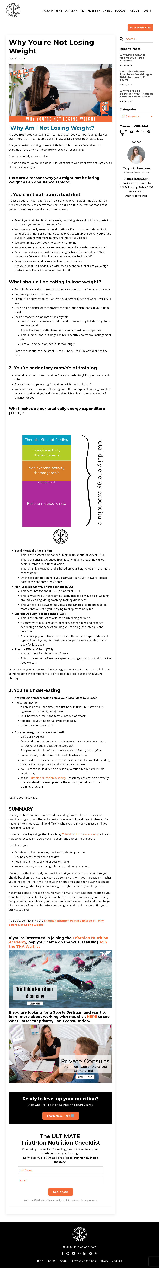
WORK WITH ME (52, 10)
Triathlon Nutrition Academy (47, 778)
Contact (52, 1261)
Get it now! (60, 1192)
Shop (63, 1261)
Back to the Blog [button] (140, 27)
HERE (92, 1016)
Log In (148, 10)
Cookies (117, 1261)
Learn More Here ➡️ (60, 1116)
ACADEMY (71, 10)
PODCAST (121, 10)
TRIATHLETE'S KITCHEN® (96, 10)
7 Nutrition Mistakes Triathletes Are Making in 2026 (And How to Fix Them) (136, 76)
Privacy (103, 1261)
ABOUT (134, 10)
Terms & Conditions (83, 1261)
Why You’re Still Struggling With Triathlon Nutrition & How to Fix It (136, 94)
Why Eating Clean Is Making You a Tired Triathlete (132, 58)
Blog (40, 1261)
